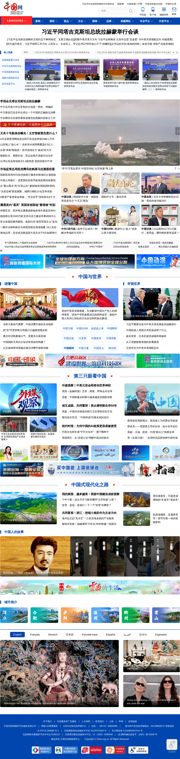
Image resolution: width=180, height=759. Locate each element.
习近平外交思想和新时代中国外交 (98, 4)
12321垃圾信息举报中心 (74, 726)
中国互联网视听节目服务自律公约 (20, 726)
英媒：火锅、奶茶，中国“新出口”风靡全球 (150, 432)
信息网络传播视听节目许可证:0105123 (41, 734)
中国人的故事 (14, 532)
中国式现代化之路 (90, 484)
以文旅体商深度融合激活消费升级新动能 (25, 347)
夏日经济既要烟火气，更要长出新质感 (24, 336)
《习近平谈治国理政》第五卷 (126, 243)
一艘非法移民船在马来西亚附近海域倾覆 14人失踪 (28, 227)
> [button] (177, 52)
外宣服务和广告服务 (66, 721)
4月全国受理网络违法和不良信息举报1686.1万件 (27, 139)
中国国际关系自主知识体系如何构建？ (24, 342)
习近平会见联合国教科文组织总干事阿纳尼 (32, 39)
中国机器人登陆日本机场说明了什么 (146, 330)
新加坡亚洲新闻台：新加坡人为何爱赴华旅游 (152, 420)
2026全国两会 (73, 246)
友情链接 (132, 721)
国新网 (120, 4)
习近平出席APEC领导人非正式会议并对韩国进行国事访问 (74, 243)
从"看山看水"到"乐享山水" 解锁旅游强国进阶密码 (27, 185)
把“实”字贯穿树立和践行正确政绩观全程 (25, 330)
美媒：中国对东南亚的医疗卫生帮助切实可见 (87, 411)
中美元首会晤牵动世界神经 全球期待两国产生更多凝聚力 (13, 437)
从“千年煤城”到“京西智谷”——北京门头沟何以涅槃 (27, 520)
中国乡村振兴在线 (153, 4)
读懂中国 (10, 284)
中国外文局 (170, 4)
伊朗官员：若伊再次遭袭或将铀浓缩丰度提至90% (28, 210)
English (17, 634)
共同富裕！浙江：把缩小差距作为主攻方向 (89, 512)
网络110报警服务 (49, 726)
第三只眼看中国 (90, 376)
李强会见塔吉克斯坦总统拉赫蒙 (20, 101)
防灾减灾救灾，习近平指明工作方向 (27, 43)
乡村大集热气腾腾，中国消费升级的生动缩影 (28, 324)
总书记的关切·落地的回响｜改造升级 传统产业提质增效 (142, 43)
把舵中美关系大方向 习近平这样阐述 (95, 39)
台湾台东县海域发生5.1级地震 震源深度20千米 (26, 161)
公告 (111, 721)
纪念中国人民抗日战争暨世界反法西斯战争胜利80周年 (31, 246)
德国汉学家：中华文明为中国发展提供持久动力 (149, 411)
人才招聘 (86, 721)
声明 (121, 721)
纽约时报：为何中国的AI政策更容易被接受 (89, 426)
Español (110, 634)
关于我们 (47, 721)
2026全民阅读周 (121, 246)
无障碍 (172, 746)
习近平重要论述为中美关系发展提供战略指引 (151, 324)
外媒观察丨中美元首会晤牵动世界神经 (86, 385)
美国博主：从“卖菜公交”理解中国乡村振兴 (85, 437)
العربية (127, 634)
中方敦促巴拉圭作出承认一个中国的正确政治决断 (28, 112)
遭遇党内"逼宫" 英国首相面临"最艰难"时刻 (27, 204)
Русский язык (90, 634)
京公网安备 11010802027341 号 (127, 730)
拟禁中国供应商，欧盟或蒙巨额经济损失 (42, 435)
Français (35, 634)
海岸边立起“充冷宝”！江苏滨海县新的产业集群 (88, 518)
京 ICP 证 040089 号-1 (48, 730)
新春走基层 (143, 246)
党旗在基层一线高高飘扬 (161, 243)
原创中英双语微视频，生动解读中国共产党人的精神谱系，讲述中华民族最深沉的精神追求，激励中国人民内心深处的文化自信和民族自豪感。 (89, 314)
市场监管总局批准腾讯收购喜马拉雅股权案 (27, 169)
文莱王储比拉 (65, 39)
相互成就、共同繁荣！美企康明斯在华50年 (89, 405)
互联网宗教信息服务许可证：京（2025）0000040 (89, 734)
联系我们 (99, 721)
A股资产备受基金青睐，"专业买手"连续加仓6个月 (27, 197)
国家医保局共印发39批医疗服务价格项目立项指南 (28, 174)
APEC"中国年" (96, 246)
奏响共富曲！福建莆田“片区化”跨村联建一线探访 (89, 523)
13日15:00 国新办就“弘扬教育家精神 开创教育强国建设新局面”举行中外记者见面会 (136, 52)
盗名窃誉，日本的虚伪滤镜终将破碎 (146, 336)
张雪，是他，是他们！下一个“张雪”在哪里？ (86, 505)
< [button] (173, 52)
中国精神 (69, 348)
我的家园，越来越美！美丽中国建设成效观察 (90, 494)
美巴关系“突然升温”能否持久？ (140, 316)
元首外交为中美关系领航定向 (142, 347)
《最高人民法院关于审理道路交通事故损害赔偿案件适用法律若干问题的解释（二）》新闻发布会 (159, 86)
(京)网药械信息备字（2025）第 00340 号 (137, 734)
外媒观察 (167, 39)
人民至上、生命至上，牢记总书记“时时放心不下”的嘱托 (79, 43)
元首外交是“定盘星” (127, 39)
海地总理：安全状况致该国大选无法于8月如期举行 (28, 232)
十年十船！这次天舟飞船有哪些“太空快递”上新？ (89, 499)
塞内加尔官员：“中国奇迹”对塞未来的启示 (85, 417)
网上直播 (8, 52)
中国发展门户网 (134, 4)
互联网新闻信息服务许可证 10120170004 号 (85, 730)
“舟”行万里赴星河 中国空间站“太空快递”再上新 (87, 168)
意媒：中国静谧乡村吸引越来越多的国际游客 (87, 397)
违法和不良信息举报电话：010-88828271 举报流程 (149, 726)
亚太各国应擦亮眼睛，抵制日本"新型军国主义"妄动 (28, 221)
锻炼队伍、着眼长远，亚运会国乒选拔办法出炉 (26, 155)
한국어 (143, 634)
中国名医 (146, 196)
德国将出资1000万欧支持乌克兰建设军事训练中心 (28, 216)
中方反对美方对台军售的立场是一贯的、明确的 (26, 106)
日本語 (69, 634)
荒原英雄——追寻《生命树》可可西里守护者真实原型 (33, 572)
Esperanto (161, 634)
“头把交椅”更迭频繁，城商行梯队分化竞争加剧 (26, 191)
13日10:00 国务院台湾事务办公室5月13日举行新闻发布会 (62, 52)
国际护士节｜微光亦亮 (113, 196)
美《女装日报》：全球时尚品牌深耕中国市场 (152, 437)
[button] (177, 131)
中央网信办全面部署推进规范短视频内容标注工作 (28, 118)
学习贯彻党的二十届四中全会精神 (21, 243)
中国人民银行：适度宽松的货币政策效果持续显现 (28, 180)
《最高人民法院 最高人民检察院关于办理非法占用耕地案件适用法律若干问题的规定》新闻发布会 (42, 86)
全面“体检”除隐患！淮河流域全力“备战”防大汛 (25, 150)
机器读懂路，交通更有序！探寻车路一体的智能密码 (165, 518)
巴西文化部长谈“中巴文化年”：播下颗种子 (85, 431)
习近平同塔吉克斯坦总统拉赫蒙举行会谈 (90, 32)
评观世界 (133, 284)
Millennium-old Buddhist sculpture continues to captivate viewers (40, 703)
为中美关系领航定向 (150, 39)
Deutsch (52, 634)
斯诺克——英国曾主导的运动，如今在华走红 (152, 426)
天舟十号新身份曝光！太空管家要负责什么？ (29, 133)
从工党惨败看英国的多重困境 (142, 342)
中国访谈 (66, 196)
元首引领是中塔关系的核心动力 (18, 316)
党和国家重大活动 (10, 60)
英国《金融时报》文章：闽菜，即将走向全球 (87, 391)
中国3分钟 (107, 228)
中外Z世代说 (68, 228)
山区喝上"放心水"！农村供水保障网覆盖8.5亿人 (26, 144)
